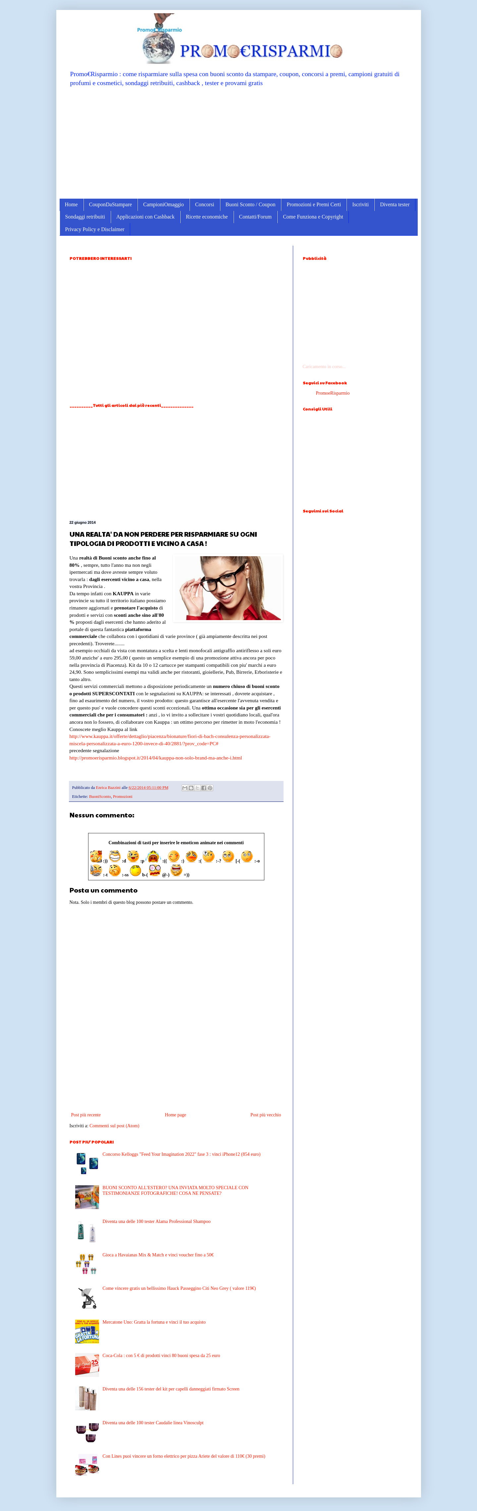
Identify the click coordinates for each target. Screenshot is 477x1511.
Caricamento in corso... (324, 366)
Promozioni (122, 796)
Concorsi (204, 204)
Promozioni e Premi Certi (314, 204)
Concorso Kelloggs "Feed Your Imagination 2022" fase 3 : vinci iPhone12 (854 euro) (182, 1154)
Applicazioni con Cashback (145, 216)
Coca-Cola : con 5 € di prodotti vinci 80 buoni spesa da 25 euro (161, 1355)
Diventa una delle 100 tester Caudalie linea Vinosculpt (153, 1422)
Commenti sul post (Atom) (114, 1125)
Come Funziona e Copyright (313, 216)
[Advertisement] (239, 142)
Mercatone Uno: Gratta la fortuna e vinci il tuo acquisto (154, 1322)
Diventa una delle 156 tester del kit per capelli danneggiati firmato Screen (171, 1389)
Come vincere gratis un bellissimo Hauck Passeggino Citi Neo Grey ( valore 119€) (179, 1288)
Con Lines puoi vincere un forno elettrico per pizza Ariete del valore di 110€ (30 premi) (184, 1456)
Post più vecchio (265, 1114)
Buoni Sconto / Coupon (251, 204)
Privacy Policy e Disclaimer (95, 229)
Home (71, 204)
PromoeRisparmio (333, 393)
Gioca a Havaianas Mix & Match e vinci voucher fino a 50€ (158, 1254)
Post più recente (86, 1114)
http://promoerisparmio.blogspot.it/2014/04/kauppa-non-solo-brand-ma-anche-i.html (156, 757)
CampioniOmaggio (163, 204)
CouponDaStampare (110, 204)
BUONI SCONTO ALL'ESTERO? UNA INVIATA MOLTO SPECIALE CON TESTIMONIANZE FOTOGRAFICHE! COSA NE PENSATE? (175, 1190)
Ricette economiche (207, 216)
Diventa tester (394, 204)
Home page (175, 1114)
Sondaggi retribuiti (85, 216)
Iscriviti (360, 204)
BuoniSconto (100, 796)
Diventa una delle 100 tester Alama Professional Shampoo (157, 1221)
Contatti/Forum (255, 216)
